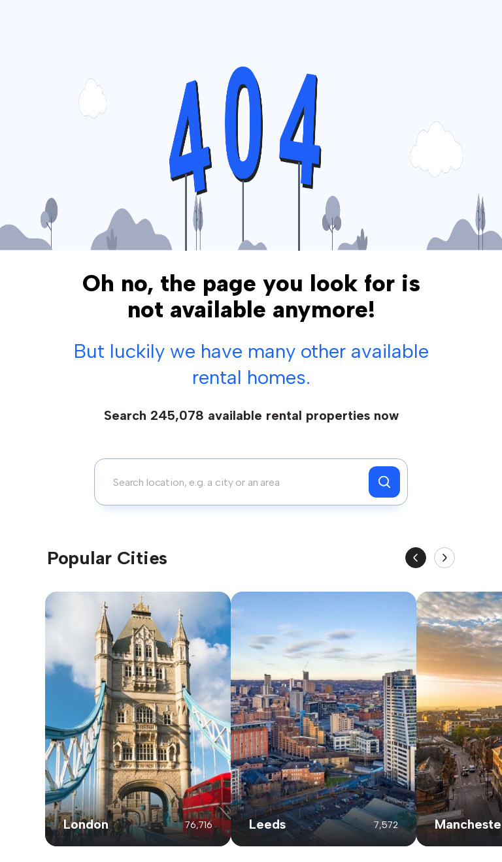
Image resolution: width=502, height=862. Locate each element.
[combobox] (235, 482)
